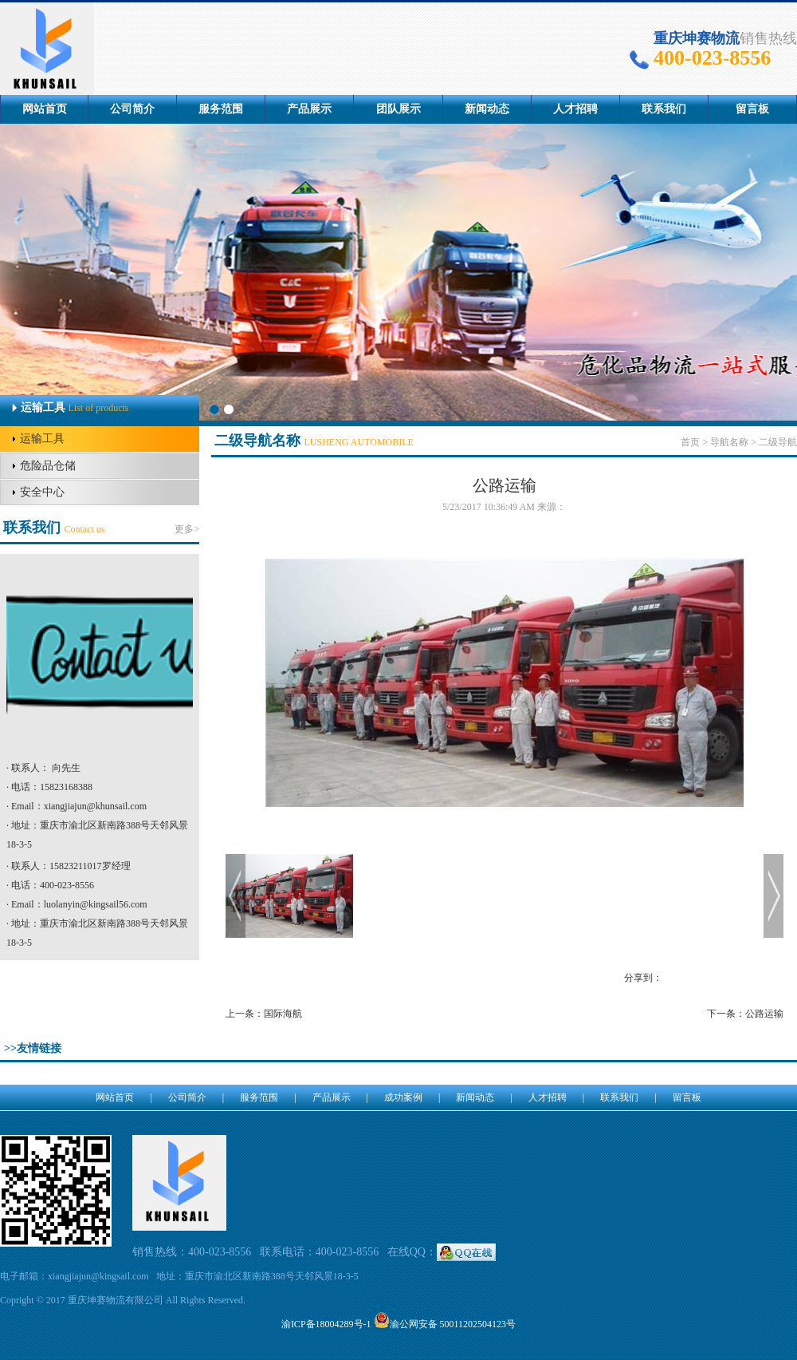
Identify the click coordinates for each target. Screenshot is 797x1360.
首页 (690, 442)
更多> (187, 529)
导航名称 (729, 442)
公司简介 (132, 109)
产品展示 (309, 109)
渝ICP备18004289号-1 (326, 1324)
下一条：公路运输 (745, 1013)
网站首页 (44, 109)
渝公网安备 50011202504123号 (445, 1324)
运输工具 (42, 439)
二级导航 (778, 442)
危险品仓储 (48, 466)
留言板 (752, 109)
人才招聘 (575, 109)
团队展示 (398, 109)
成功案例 (403, 1097)
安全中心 (42, 492)
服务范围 (220, 109)
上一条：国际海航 (264, 1013)
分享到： (643, 977)
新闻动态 (487, 109)
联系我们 (664, 109)
